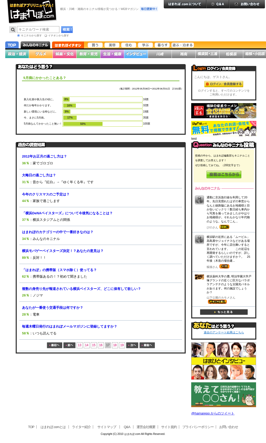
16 (101, 345)
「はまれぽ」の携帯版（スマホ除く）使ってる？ (59, 270)
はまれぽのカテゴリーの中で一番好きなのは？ (57, 232)
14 (86, 345)
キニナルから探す (31, 35)
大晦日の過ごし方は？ (39, 175)
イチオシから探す (58, 35)
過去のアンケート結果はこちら (224, 332)
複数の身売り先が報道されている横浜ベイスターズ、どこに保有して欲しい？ (81, 289)
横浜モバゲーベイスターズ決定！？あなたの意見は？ (63, 251)
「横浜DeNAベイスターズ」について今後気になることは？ (67, 213)
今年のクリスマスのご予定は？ (46, 194)
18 (115, 345)
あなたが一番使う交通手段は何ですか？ (52, 308)
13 (79, 345)
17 (108, 345)
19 (122, 345)
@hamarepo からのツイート (212, 413)
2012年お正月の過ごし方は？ (44, 156)
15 (93, 345)
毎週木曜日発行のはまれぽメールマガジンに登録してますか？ (69, 326)
